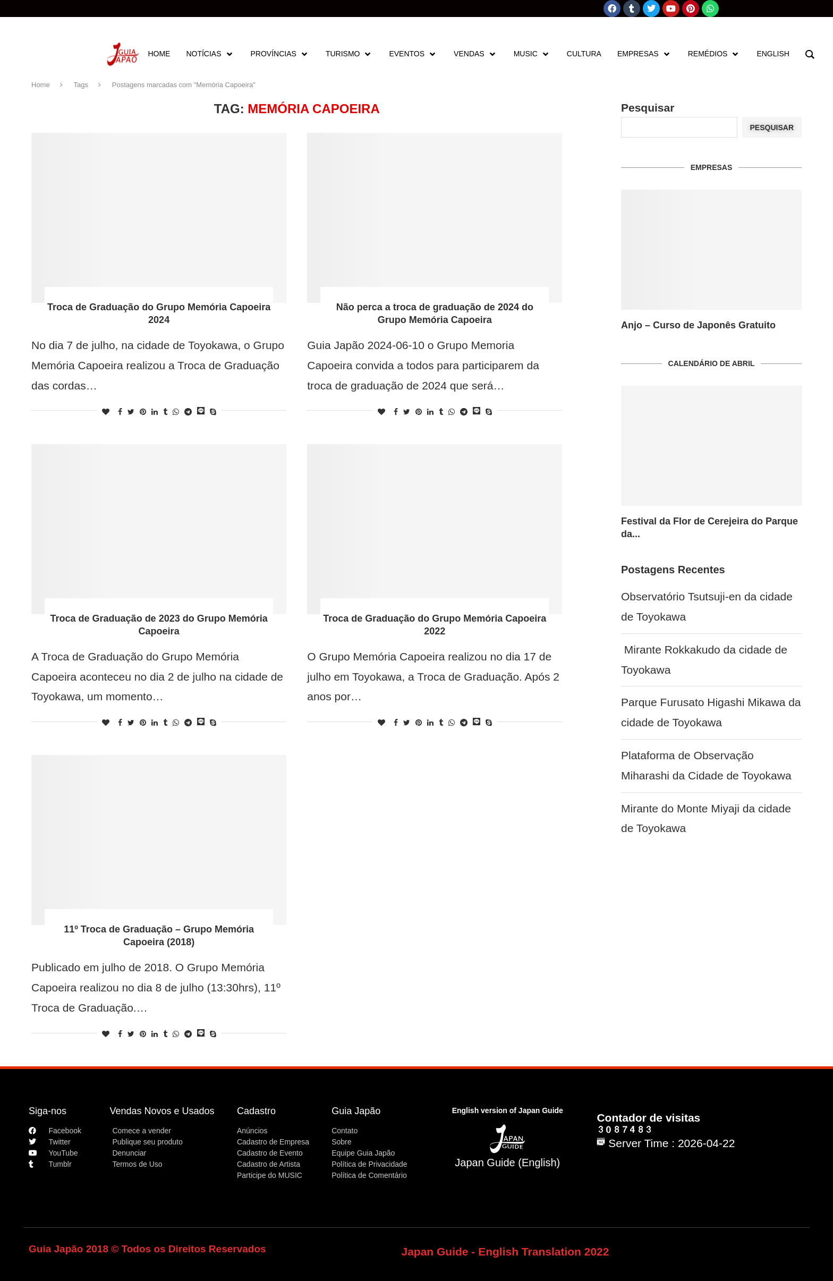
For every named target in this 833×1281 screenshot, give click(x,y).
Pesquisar (647, 107)
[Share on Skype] (213, 412)
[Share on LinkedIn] (154, 412)
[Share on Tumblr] (165, 412)
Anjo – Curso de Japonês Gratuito (698, 325)
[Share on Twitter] (131, 412)
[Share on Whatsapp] (176, 412)
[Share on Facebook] (120, 412)
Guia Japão (356, 1111)
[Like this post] (105, 412)
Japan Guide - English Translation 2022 (505, 1251)
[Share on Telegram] (188, 412)
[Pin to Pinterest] (143, 412)
